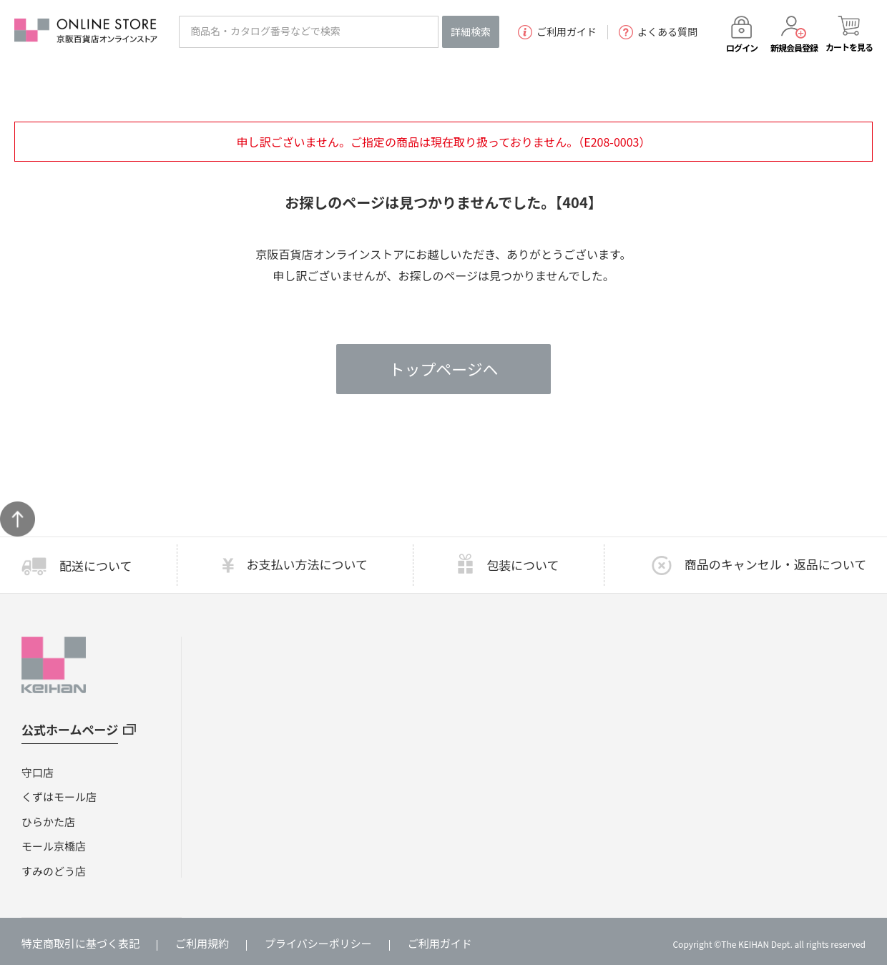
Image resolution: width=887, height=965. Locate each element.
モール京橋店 (53, 845)
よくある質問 (658, 32)
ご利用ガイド (557, 32)
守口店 (37, 772)
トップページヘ (443, 369)
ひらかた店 (48, 821)
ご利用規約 (202, 943)
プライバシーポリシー (318, 943)
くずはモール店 (59, 796)
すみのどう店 (53, 870)
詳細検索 (471, 31)
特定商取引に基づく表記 (80, 943)
